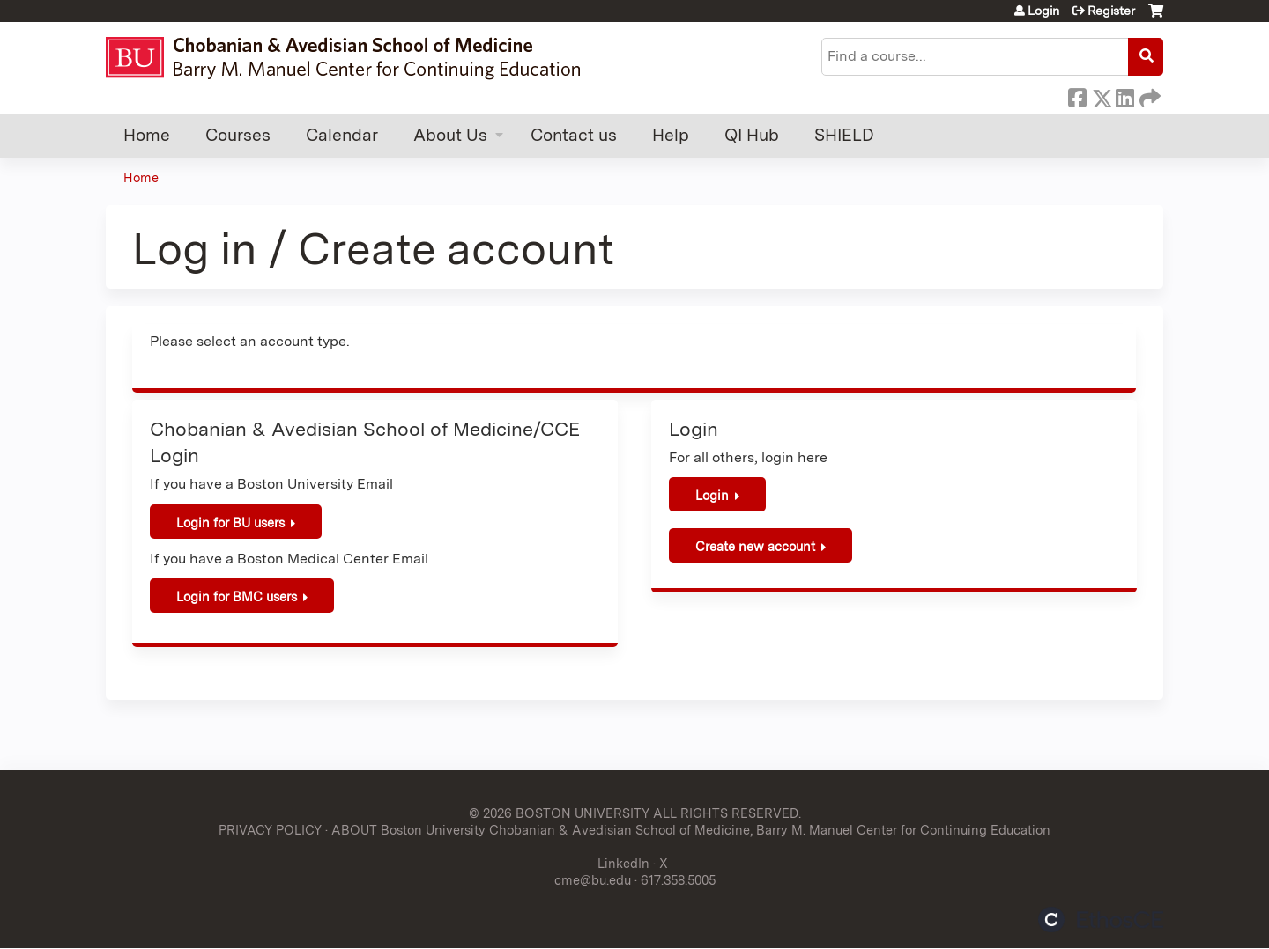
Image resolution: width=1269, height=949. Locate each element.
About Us (450, 135)
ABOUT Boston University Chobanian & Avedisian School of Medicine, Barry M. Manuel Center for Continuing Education (690, 829)
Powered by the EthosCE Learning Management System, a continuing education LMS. (1100, 919)
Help (670, 135)
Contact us (574, 135)
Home (146, 135)
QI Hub (751, 135)
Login (1043, 10)
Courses (238, 135)
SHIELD (844, 135)
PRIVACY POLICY (270, 829)
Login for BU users (230, 522)
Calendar (342, 135)
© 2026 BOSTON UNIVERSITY (559, 813)
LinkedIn (1124, 95)
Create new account (755, 546)
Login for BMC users (236, 596)
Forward (1148, 95)
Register (1111, 10)
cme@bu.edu (592, 879)
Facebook (1077, 95)
